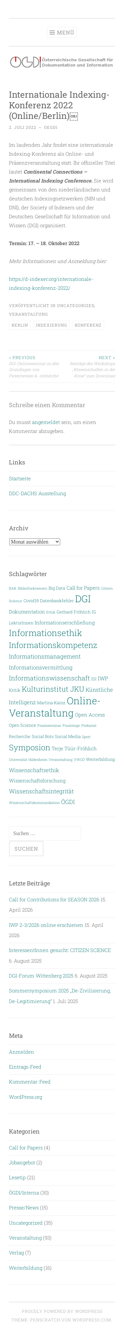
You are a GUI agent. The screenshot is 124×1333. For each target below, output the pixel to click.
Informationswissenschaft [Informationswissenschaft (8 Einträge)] (49, 678)
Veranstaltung (28, 314)
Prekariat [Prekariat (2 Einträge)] (89, 725)
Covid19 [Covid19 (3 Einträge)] (31, 600)
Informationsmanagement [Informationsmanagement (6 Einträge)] (45, 656)
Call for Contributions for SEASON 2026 (54, 899)
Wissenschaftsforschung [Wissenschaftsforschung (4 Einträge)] (37, 780)
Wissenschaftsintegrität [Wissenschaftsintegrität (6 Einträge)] (41, 791)
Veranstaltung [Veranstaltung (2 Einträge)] (60, 759)
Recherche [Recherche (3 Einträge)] (19, 736)
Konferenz (88, 325)
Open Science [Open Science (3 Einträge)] (22, 725)
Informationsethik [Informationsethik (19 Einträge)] (45, 632)
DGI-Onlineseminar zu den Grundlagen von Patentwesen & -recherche (35, 366)
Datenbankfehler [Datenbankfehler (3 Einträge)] (57, 600)
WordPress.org (25, 1096)
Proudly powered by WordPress (62, 1311)
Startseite (20, 478)
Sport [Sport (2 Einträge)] (86, 736)
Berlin (20, 325)
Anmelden (21, 1051)
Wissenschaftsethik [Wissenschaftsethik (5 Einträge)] (34, 770)
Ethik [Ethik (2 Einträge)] (50, 612)
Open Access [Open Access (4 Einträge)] (90, 715)
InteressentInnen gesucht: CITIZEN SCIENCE (60, 950)
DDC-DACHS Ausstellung (37, 493)
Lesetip (17, 1177)
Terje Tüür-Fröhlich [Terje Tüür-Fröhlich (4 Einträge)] (74, 748)
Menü (65, 32)
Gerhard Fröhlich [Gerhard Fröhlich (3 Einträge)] (74, 611)
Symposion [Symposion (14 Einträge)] (29, 747)
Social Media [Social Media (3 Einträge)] (68, 736)
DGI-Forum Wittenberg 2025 (41, 975)
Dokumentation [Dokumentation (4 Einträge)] (27, 612)
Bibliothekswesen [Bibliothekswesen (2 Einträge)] (32, 588)
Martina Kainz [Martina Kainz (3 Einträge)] (51, 702)
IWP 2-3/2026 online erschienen (46, 925)
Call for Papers (26, 1147)
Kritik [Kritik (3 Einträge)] (15, 690)
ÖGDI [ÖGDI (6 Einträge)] (68, 802)
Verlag (16, 1252)
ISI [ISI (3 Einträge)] (94, 678)
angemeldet (46, 422)
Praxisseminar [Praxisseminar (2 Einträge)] (49, 725)
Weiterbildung (25, 1267)
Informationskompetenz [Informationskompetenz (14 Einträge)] (53, 645)
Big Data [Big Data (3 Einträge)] (57, 588)
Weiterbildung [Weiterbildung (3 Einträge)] (100, 759)
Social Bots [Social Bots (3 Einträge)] (43, 736)
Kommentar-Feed (30, 1081)
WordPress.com (91, 1319)
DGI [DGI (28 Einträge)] (83, 598)
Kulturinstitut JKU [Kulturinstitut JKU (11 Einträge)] (53, 689)
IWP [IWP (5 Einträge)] (103, 678)
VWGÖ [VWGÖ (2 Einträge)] (79, 759)
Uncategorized (75, 305)
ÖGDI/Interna (24, 1192)
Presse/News (24, 1207)
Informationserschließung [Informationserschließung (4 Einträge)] (65, 622)
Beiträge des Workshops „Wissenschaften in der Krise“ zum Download (88, 366)
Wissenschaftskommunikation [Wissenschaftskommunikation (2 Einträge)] (34, 802)
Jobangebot (22, 1162)
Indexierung (51, 325)
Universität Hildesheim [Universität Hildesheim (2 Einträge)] (28, 759)
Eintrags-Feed (25, 1066)
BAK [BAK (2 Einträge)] (13, 588)
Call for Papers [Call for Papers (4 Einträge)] (83, 588)
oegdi (51, 127)
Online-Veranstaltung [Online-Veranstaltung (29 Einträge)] (55, 706)
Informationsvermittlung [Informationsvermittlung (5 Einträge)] (40, 667)
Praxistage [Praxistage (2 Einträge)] (71, 725)
